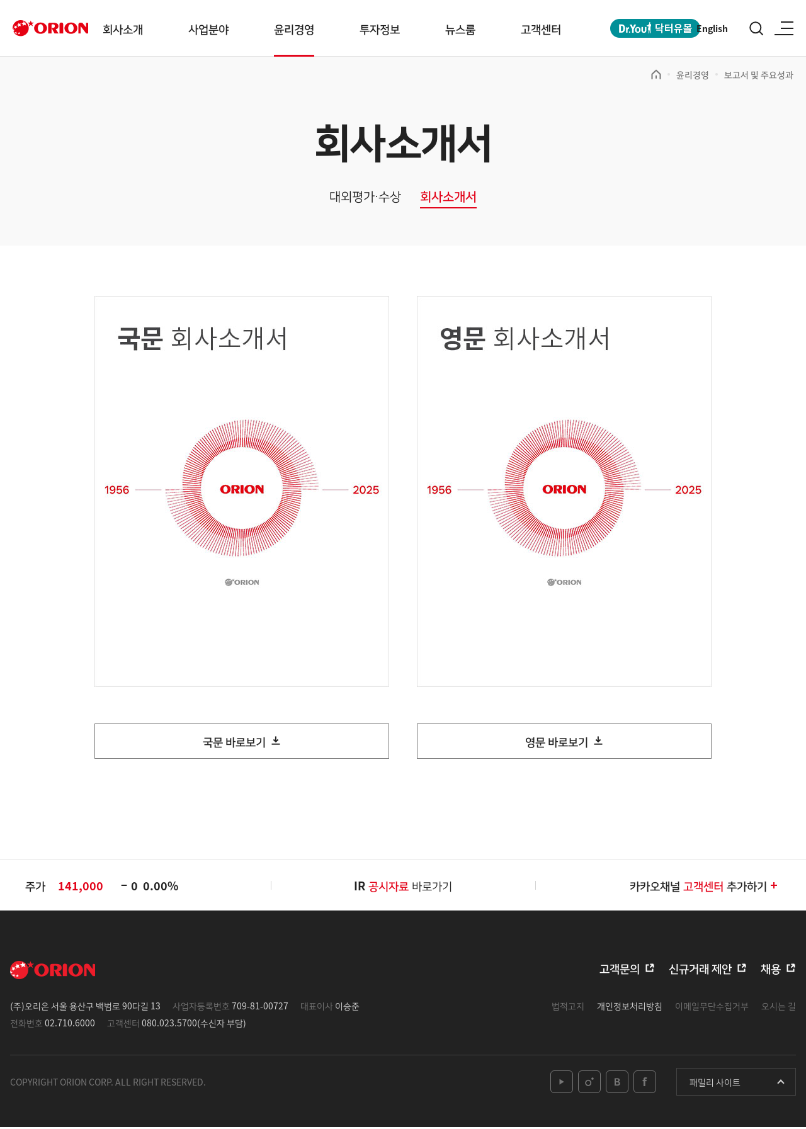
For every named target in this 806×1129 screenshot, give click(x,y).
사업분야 (208, 28)
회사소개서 (448, 196)
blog (617, 1083)
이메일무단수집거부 (712, 1007)
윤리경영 (294, 28)
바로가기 (410, 886)
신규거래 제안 (700, 969)
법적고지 (568, 1007)
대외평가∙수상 (365, 196)
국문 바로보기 (234, 742)
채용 (771, 969)
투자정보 (380, 28)
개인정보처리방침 (629, 1007)
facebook (644, 1083)
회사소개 (123, 28)
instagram (589, 1083)
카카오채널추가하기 (704, 886)
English (712, 28)
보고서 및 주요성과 (758, 74)
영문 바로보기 (556, 742)
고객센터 (541, 28)
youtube (561, 1083)
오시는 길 (778, 1007)
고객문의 (619, 969)
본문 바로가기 (0, 0)
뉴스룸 (460, 28)
